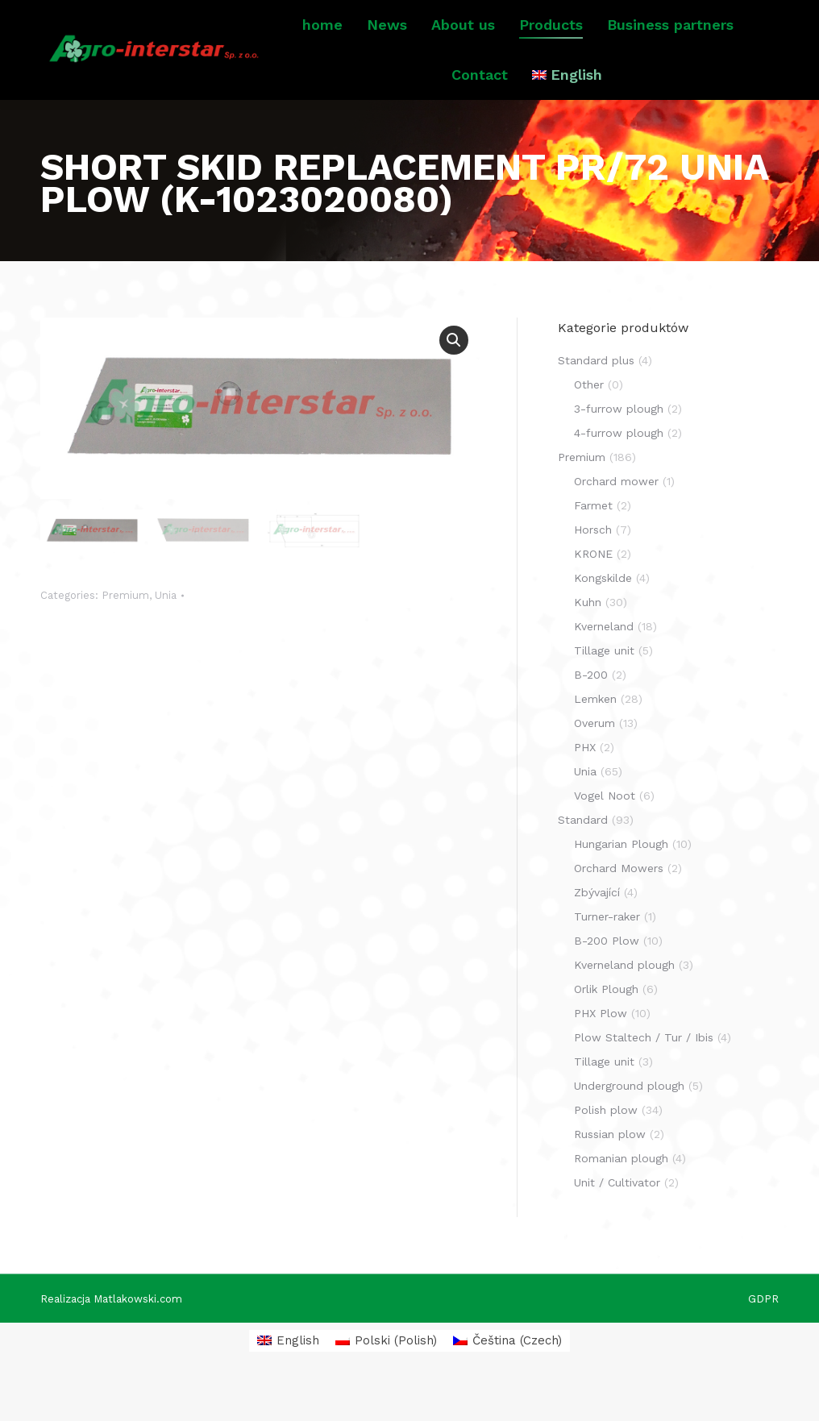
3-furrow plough (618, 447)
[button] (453, 378)
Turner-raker (607, 955)
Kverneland (604, 665)
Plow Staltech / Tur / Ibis (643, 1076)
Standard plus (596, 399)
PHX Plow (600, 1051)
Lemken (595, 737)
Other (589, 423)
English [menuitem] (297, 1379)
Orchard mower (616, 519)
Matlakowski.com (138, 1338)
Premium (125, 632)
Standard (583, 858)
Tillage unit (604, 689)
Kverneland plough (624, 1003)
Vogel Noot (604, 834)
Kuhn (587, 640)
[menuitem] (567, 114)
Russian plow (610, 1172)
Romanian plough (621, 1196)
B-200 (591, 713)
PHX (585, 785)
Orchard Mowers (618, 906)
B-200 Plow (606, 979)
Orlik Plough (606, 1027)
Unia (166, 632)
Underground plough (629, 1124)
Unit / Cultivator (617, 1221)
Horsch (593, 568)
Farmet (593, 544)
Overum (594, 761)
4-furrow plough (618, 471)
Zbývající (597, 930)
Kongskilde (603, 616)
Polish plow (606, 1148)
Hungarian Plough (621, 882)
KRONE (593, 592)
